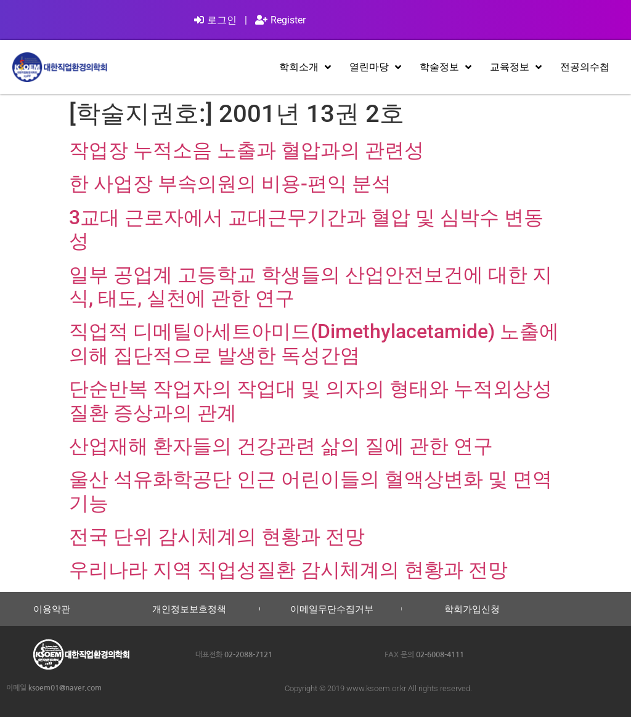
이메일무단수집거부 (331, 609)
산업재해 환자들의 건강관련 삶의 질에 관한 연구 (281, 446)
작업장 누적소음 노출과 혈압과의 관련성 (246, 150)
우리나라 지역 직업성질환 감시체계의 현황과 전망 (288, 569)
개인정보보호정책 (189, 609)
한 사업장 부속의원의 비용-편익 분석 (230, 183)
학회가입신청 (472, 609)
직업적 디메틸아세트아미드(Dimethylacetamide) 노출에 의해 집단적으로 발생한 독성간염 (314, 343)
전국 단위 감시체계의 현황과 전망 (217, 536)
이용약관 (51, 609)
